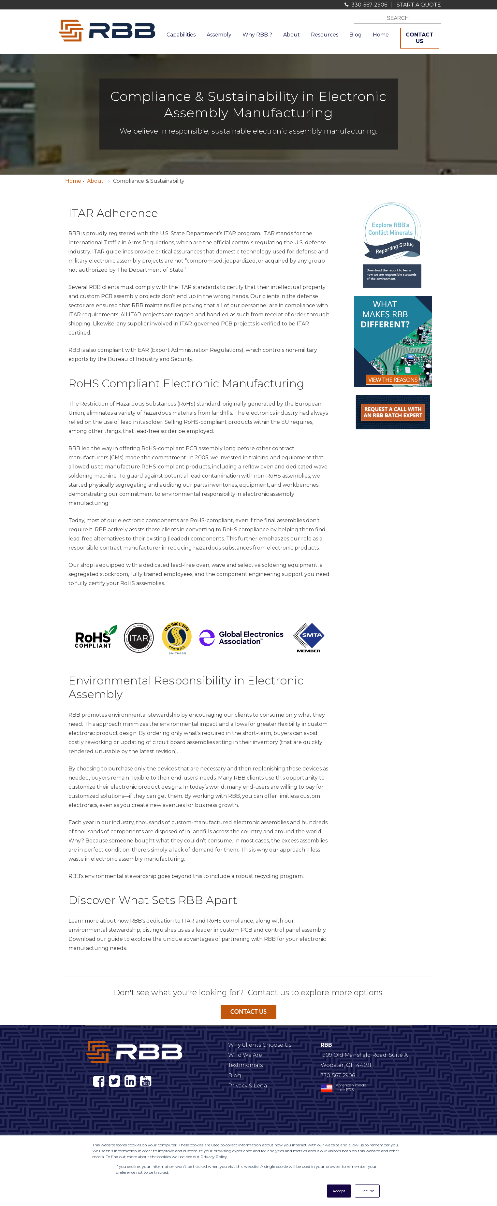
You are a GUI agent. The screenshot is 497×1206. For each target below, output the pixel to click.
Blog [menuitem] (355, 35)
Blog (234, 1075)
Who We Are (245, 1055)
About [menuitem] (291, 35)
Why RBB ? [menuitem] (257, 35)
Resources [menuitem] (324, 35)
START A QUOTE (419, 5)
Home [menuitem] (381, 35)
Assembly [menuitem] (219, 35)
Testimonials (245, 1065)
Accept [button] (338, 1190)
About (96, 181)
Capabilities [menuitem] (181, 35)
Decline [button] (367, 1190)
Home (73, 181)
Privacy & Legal (248, 1086)
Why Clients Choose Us (259, 1045)
